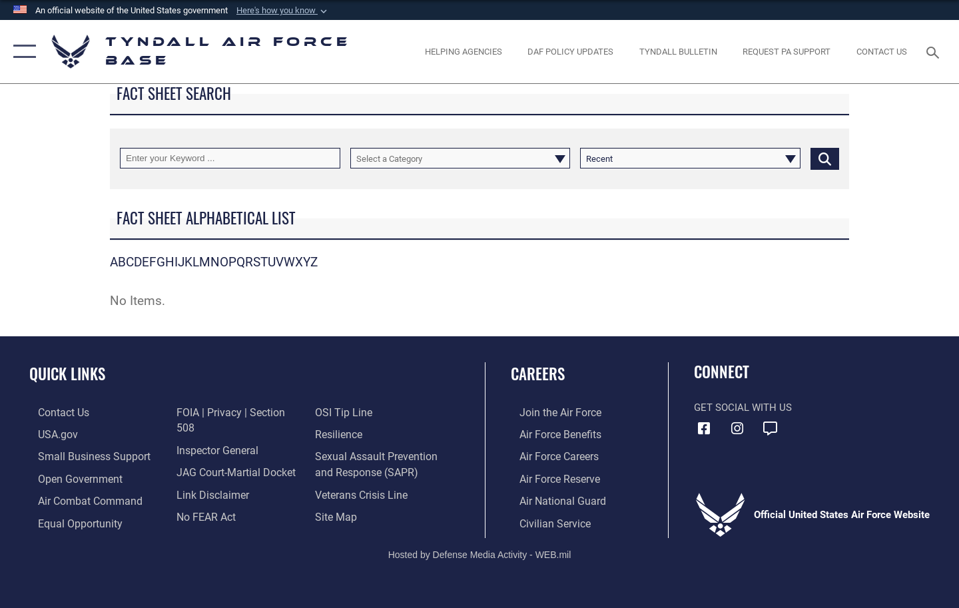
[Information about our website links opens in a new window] (208, 477)
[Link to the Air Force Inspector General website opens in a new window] (213, 434)
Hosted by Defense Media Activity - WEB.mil (479, 552)
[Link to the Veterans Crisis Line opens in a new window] (363, 471)
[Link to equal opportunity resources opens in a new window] (69, 521)
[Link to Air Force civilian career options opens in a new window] (545, 521)
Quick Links (67, 373)
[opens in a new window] (786, 51)
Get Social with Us (743, 408)
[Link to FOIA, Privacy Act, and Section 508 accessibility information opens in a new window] (235, 412)
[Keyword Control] (230, 158)
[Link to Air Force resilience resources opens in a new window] (341, 412)
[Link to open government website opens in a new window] (69, 477)
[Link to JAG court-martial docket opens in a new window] (231, 455)
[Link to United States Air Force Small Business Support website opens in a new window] (82, 455)
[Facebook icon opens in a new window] (704, 429)
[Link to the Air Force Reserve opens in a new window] (550, 477)
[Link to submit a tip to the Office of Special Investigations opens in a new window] (200, 521)
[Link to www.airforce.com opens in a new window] (550, 412)
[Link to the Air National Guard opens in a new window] (552, 499)
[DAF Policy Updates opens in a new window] (570, 51)
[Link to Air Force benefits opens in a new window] (550, 434)
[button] (283, 10)
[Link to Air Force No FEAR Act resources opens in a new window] (203, 499)
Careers (538, 373)
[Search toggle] (934, 51)
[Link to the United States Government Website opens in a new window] (48, 434)
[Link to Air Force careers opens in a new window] (550, 455)
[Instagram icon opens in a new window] (737, 429)
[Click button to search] (824, 158)
